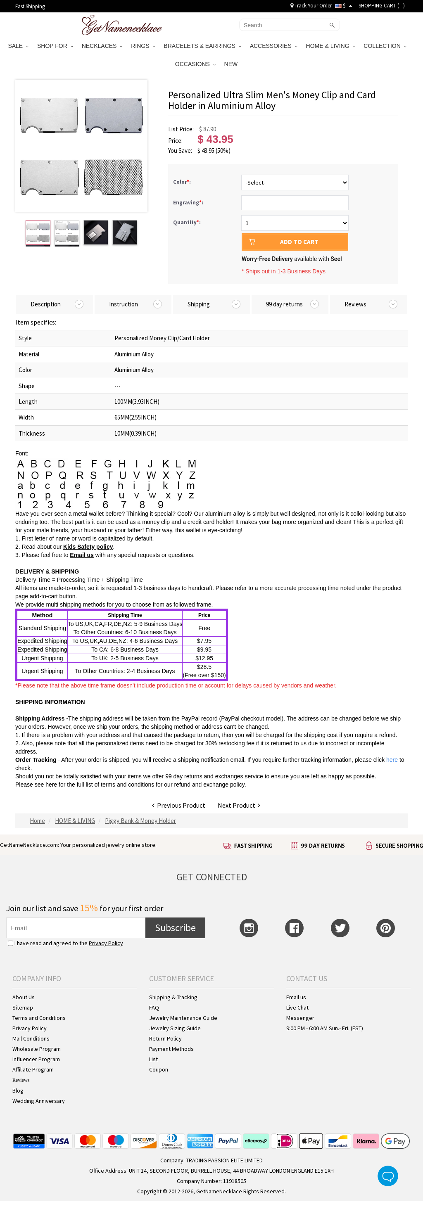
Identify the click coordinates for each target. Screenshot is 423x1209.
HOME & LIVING (330, 46)
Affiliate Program (33, 1069)
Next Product (239, 805)
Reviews (20, 1080)
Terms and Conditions (39, 1018)
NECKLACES (102, 46)
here (51, 784)
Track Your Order (311, 5)
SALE (18, 46)
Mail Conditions (31, 1038)
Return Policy (165, 1038)
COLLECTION (385, 46)
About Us (23, 997)
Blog (18, 1090)
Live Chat (297, 1007)
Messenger (300, 1018)
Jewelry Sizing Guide (175, 1028)
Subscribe (175, 927)
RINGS (143, 46)
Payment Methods (171, 1049)
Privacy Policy (106, 943)
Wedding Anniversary (38, 1101)
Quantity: (187, 222)
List (153, 1059)
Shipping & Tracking (173, 997)
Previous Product (178, 805)
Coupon (158, 1069)
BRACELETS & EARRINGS (202, 46)
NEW (232, 64)
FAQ (154, 1007)
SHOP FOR (55, 46)
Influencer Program (36, 1059)
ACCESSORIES (273, 46)
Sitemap (22, 1007)
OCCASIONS (195, 64)
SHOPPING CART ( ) (382, 5)
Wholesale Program (36, 1049)
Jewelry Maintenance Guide (183, 1018)
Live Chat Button (388, 1176)
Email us (82, 555)
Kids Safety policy (88, 546)
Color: (182, 181)
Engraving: (188, 202)
